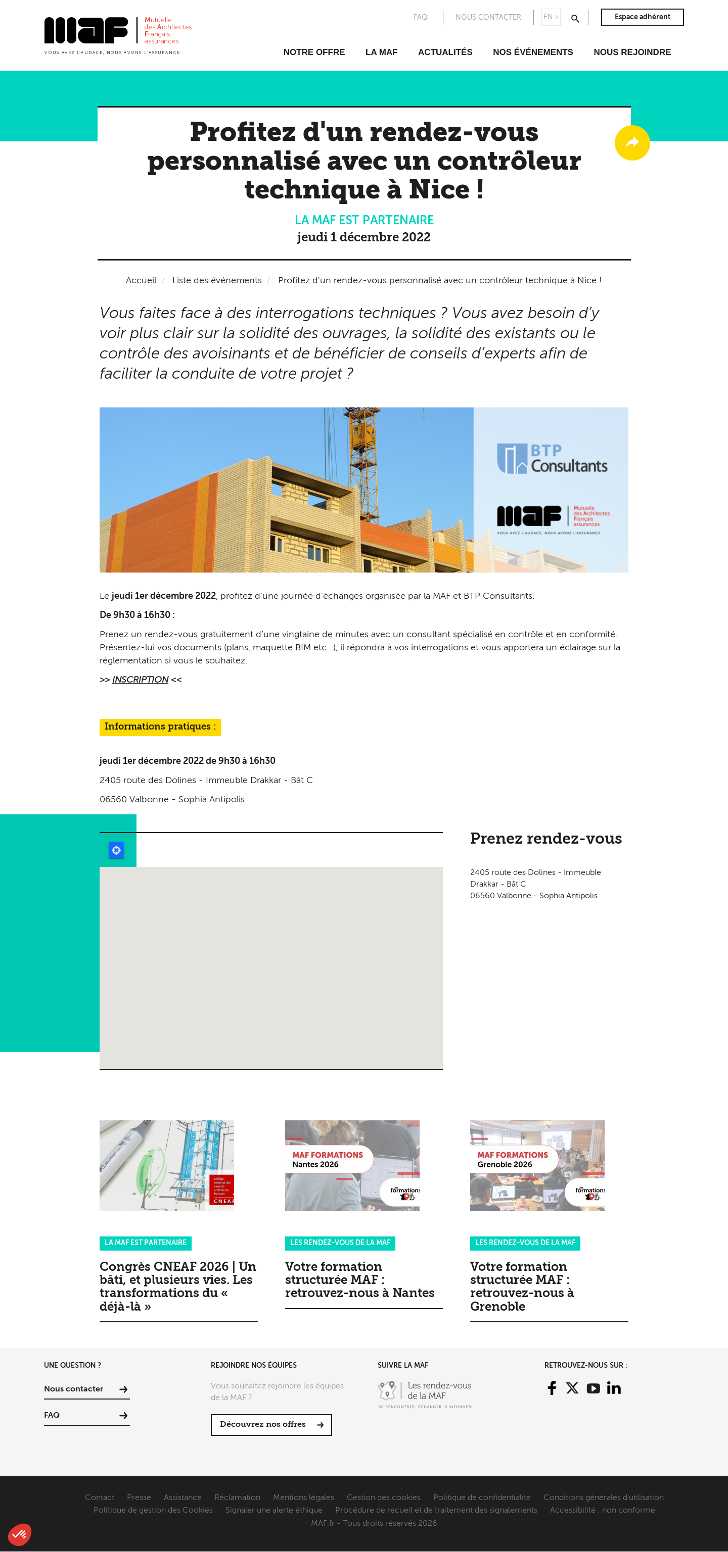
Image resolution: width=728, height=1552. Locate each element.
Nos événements (533, 52)
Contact (99, 1498)
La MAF (382, 52)
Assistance (183, 1498)
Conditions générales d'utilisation (603, 1498)
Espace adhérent (642, 17)
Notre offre (314, 52)
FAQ (421, 17)
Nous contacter (488, 17)
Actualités (445, 52)
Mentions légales (303, 1498)
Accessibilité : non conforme (602, 1511)
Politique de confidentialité (482, 1498)
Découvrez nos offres (263, 1425)
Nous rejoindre (632, 52)
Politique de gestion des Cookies (153, 1511)
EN (548, 17)
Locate (116, 850)
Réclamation (237, 1498)
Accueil (141, 280)
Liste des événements (217, 280)
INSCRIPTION (140, 680)
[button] (20, 1535)
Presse (139, 1498)
